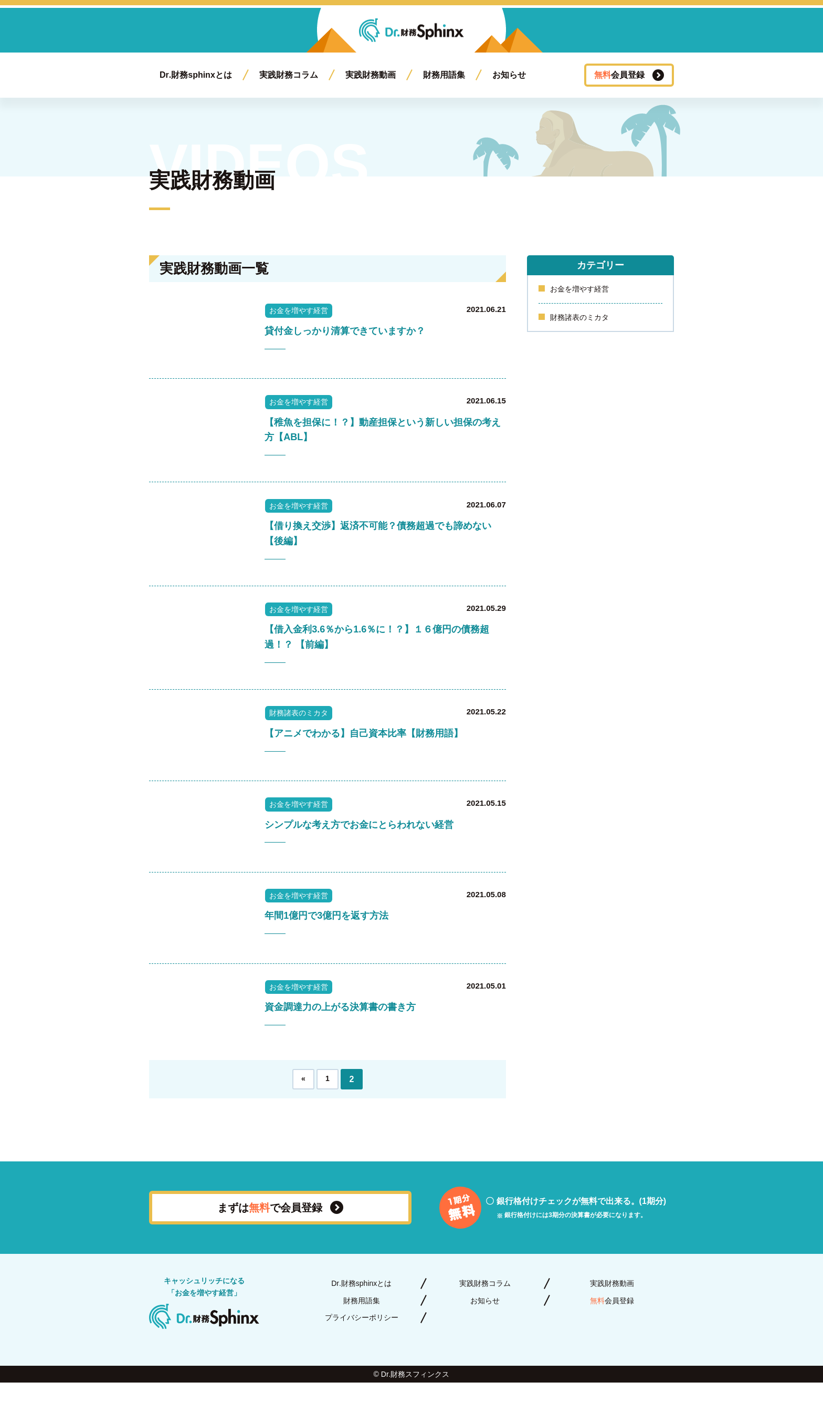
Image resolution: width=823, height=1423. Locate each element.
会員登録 (619, 74)
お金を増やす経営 (583, 289)
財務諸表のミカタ (583, 319)
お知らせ (509, 74)
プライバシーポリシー (361, 1358)
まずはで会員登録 (270, 1248)
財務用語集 (444, 74)
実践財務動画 (370, 74)
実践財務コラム (288, 74)
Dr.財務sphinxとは (196, 74)
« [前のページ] (303, 1119)
